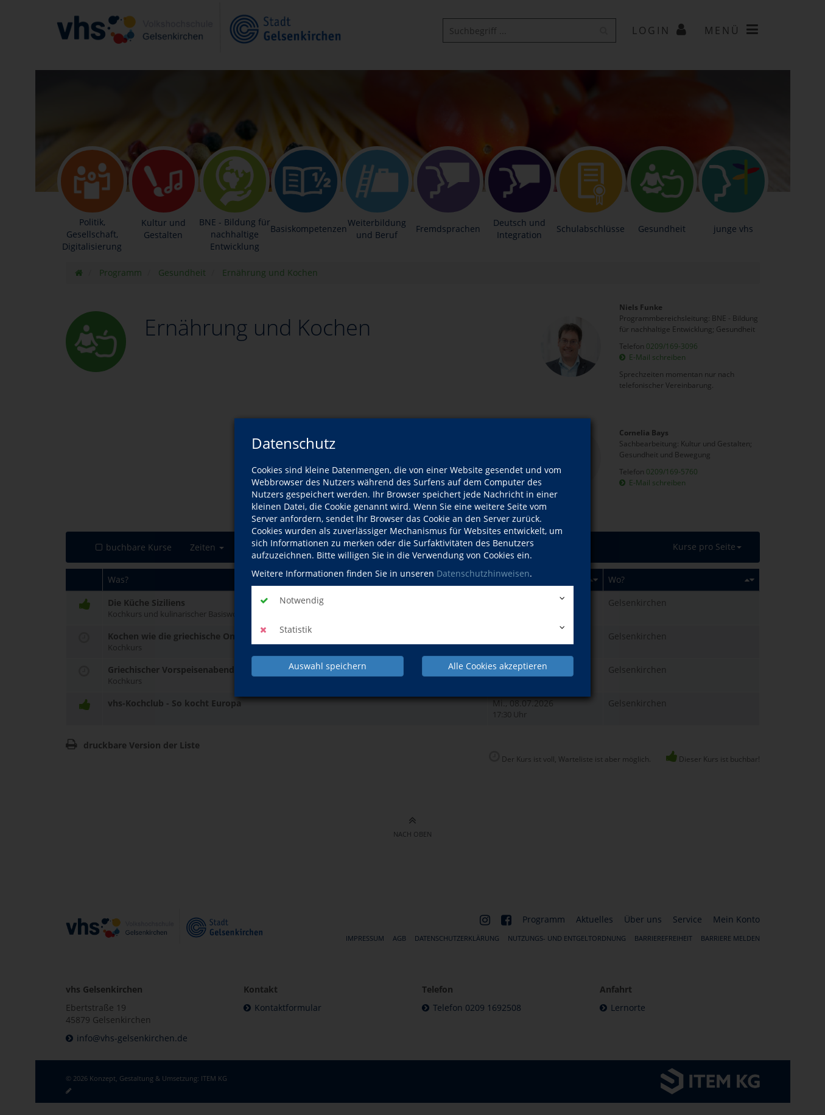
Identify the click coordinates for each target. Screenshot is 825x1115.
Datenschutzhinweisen (483, 573)
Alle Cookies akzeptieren (497, 666)
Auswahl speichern (328, 666)
